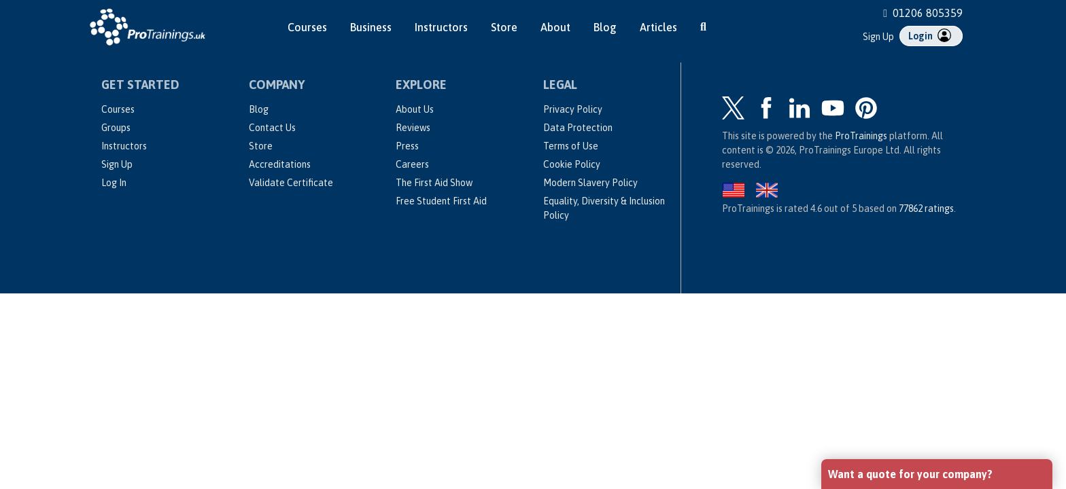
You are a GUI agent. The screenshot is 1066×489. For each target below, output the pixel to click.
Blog (605, 27)
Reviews (413, 127)
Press (407, 146)
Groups (116, 127)
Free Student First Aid (441, 201)
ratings (926, 208)
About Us (415, 109)
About (555, 27)
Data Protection (578, 127)
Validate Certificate (291, 182)
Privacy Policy (572, 109)
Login (929, 35)
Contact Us (272, 127)
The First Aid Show (434, 182)
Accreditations (280, 164)
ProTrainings (861, 135)
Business (371, 27)
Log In (113, 182)
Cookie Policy (571, 164)
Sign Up (878, 36)
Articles (658, 27)
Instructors (441, 27)
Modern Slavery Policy (590, 182)
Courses (307, 27)
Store (504, 27)
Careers (412, 164)
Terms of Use (570, 146)
